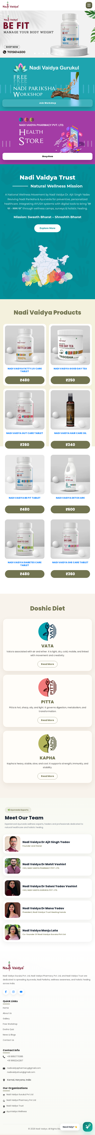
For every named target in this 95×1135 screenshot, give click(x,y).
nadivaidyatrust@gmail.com (21, 1073)
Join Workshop (47, 102)
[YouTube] (21, 993)
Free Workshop (10, 1025)
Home (6, 1009)
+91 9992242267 (15, 1061)
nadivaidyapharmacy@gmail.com (24, 1069)
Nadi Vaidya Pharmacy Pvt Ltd (21, 1101)
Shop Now (47, 156)
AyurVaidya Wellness (17, 1112)
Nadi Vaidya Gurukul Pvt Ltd (20, 1095)
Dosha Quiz (8, 1030)
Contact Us (8, 1041)
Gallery (6, 1019)
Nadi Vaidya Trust (15, 1106)
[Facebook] (6, 993)
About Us (7, 1014)
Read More (47, 664)
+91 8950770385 (15, 1057)
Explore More (47, 228)
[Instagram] (13, 993)
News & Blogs (9, 1035)
